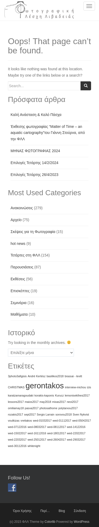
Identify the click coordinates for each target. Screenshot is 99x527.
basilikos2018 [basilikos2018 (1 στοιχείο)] (55, 376)
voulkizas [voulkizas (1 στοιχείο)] (14, 420)
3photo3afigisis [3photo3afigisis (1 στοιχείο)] (17, 376)
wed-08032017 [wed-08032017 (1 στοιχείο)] (36, 426)
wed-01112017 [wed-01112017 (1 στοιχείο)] (62, 420)
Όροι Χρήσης (22, 511)
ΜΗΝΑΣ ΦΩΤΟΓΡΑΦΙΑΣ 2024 (35, 151)
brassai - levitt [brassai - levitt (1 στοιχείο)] (73, 376)
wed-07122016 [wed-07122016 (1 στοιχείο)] (17, 426)
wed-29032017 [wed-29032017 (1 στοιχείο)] (76, 439)
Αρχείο (16, 220)
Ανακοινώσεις (22, 208)
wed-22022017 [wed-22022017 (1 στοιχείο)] (76, 433)
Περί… (45, 511)
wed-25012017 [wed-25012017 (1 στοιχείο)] (36, 439)
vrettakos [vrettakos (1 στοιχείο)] (26, 420)
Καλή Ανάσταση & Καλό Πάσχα (36, 115)
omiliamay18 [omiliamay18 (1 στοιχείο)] (16, 408)
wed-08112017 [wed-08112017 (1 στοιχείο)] (56, 426)
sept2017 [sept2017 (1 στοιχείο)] (30, 414)
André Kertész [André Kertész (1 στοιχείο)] (37, 376)
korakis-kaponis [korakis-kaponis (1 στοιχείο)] (44, 395)
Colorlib (50, 522)
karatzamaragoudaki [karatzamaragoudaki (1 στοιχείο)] (21, 395)
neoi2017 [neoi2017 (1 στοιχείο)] (72, 401)
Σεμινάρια (18, 303)
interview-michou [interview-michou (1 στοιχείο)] (75, 387)
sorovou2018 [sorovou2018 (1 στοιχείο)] (63, 414)
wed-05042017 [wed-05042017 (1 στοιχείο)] (81, 420)
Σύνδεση (80, 511)
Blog (62, 511)
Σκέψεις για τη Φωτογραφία (33, 232)
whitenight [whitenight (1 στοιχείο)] (33, 445)
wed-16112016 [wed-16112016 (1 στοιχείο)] (36, 433)
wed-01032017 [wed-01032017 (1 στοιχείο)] (42, 420)
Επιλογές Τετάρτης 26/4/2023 (34, 174)
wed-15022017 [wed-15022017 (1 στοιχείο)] (17, 433)
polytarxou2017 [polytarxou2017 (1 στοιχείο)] (68, 408)
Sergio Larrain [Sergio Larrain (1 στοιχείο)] (45, 414)
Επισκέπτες (20, 291)
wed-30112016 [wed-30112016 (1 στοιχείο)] (17, 445)
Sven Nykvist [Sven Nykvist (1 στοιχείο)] (81, 414)
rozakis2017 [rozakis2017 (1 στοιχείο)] (15, 414)
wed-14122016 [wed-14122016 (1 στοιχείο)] (76, 426)
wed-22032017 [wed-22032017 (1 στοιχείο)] (17, 439)
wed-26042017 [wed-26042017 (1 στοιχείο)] (56, 439)
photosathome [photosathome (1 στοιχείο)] (49, 408)
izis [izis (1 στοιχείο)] (89, 387)
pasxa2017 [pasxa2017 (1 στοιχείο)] (32, 408)
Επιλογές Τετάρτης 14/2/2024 (34, 163)
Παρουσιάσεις (22, 267)
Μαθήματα (19, 314)
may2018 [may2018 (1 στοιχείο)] (45, 401)
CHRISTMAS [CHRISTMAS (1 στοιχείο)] (16, 387)
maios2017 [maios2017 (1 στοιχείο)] (32, 401)
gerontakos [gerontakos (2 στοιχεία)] (45, 385)
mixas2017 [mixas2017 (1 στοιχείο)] (59, 401)
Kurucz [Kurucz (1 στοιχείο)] (59, 395)
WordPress (81, 522)
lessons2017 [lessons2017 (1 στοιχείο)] (16, 401)
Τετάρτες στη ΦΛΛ (25, 255)
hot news (18, 243)
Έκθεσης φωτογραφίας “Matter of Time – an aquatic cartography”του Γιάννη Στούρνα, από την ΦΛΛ (48, 132)
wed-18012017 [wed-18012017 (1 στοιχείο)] (56, 433)
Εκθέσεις (18, 279)
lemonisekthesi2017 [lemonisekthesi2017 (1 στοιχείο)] (77, 395)
